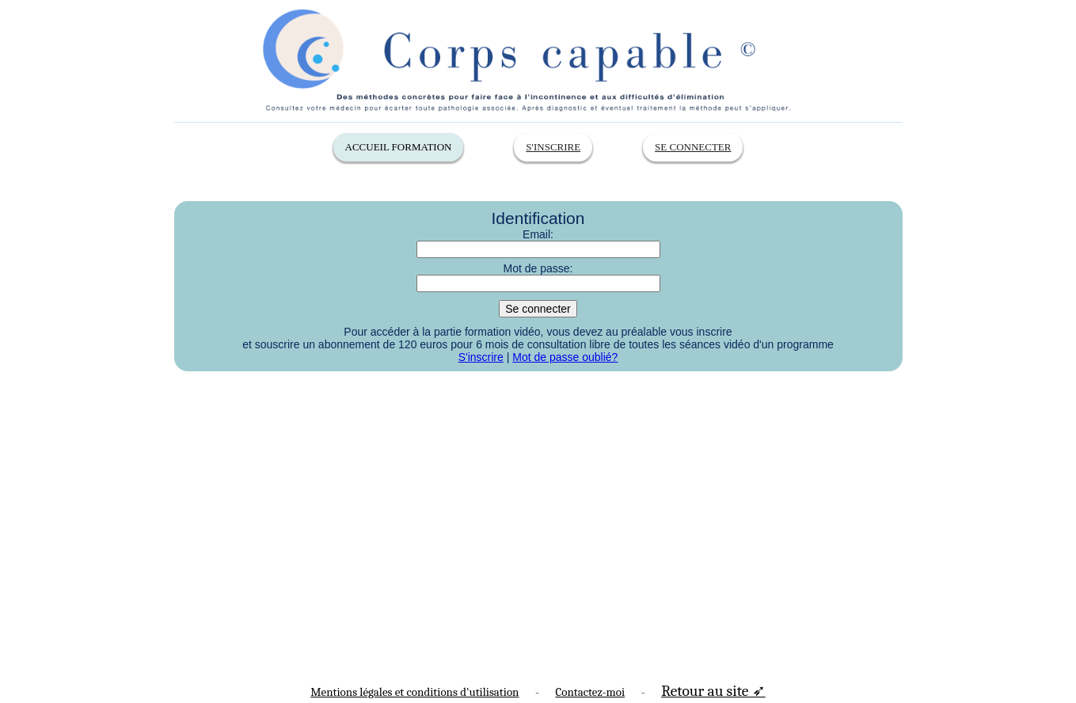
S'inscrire (553, 147)
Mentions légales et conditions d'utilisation (414, 692)
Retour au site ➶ (713, 691)
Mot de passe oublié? (565, 357)
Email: (538, 234)
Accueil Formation (398, 147)
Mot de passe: (538, 268)
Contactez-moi (590, 692)
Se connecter (693, 147)
